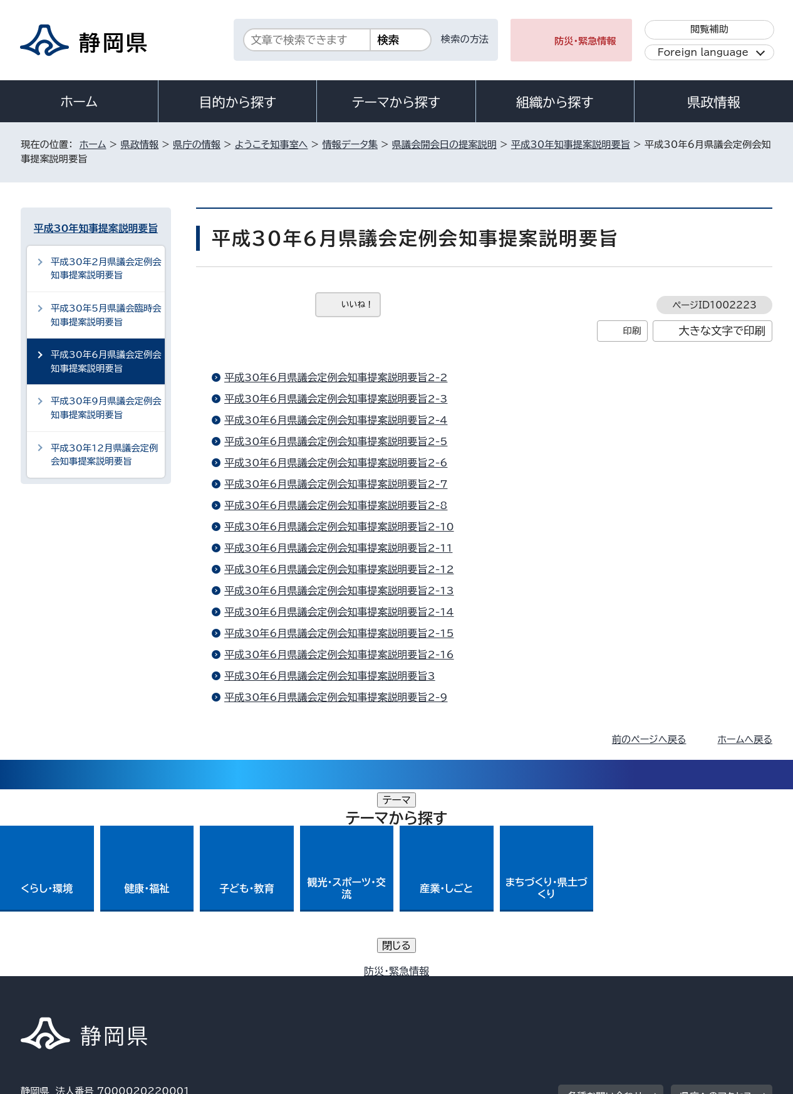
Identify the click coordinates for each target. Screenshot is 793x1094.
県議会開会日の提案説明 (444, 144)
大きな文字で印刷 (721, 330)
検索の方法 (465, 39)
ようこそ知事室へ (271, 144)
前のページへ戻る (649, 739)
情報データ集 (350, 144)
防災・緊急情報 (585, 41)
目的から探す (237, 102)
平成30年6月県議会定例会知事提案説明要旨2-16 (339, 655)
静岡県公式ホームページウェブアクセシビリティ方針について (437, 987)
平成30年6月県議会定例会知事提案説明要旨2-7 (335, 484)
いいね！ (357, 304)
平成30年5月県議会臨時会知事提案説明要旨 (106, 315)
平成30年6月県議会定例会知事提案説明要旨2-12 (339, 569)
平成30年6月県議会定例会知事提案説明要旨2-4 (335, 420)
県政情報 (713, 102)
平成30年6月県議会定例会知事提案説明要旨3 (329, 676)
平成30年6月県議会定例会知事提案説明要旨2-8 (335, 505)
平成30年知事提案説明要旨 (570, 144)
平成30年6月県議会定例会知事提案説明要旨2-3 (335, 399)
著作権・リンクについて (79, 987)
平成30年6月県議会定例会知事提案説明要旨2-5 (335, 441)
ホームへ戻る (745, 739)
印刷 (632, 330)
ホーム (79, 101)
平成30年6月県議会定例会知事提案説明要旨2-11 (338, 548)
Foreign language (703, 52)
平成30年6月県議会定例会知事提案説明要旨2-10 (339, 527)
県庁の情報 (196, 144)
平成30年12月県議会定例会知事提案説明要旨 (104, 454)
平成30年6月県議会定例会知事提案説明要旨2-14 (339, 612)
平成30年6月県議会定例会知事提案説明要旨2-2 (335, 377)
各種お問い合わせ (605, 909)
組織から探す (555, 102)
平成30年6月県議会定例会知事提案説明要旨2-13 (339, 591)
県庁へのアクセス (716, 909)
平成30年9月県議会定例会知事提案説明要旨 (106, 407)
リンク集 (626, 987)
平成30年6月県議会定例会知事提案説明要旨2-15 (339, 633)
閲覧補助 (709, 29)
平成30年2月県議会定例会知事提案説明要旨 (106, 268)
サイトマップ (713, 987)
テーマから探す (396, 102)
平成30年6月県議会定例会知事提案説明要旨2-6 (335, 463)
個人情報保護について (219, 987)
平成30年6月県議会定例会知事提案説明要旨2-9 (335, 697)
